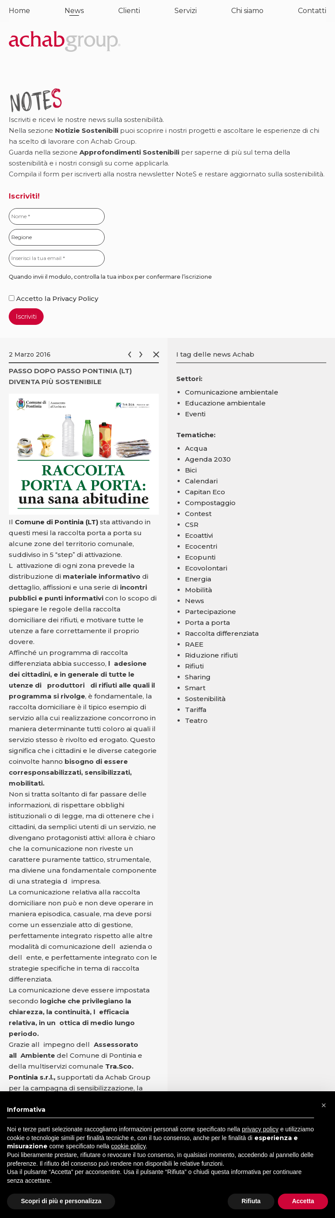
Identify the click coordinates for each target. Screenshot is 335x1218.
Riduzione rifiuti (211, 655)
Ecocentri (201, 546)
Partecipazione (210, 611)
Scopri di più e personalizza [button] (61, 1201)
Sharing (198, 677)
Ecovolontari (206, 568)
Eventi (195, 414)
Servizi (185, 11)
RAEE (194, 644)
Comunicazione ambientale (231, 392)
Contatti (312, 11)
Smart (195, 688)
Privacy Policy (75, 298)
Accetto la (30, 298)
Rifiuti (194, 666)
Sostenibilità (205, 699)
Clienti (129, 11)
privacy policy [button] (260, 1129)
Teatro (196, 720)
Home (19, 11)
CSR (191, 524)
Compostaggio (210, 503)
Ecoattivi (199, 535)
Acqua (196, 448)
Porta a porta (207, 622)
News (74, 11)
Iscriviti (26, 317)
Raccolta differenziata (222, 633)
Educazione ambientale (225, 403)
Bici (191, 470)
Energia (198, 579)
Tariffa (195, 709)
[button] (324, 1105)
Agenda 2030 (208, 459)
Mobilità (198, 590)
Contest (198, 513)
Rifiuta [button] (251, 1201)
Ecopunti (200, 557)
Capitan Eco (205, 492)
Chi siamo (247, 11)
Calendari (201, 481)
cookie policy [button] (128, 1146)
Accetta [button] (303, 1201)
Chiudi (158, 354)
